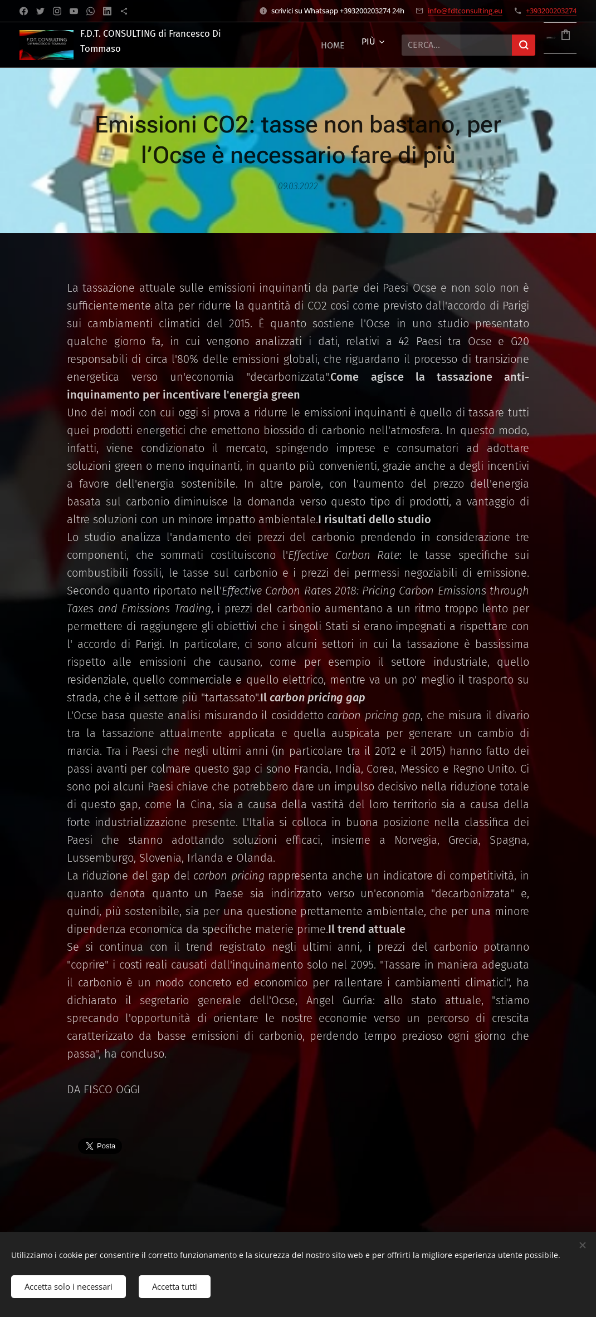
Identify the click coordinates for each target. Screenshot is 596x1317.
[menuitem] (333, 45)
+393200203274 (551, 11)
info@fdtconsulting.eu (465, 11)
